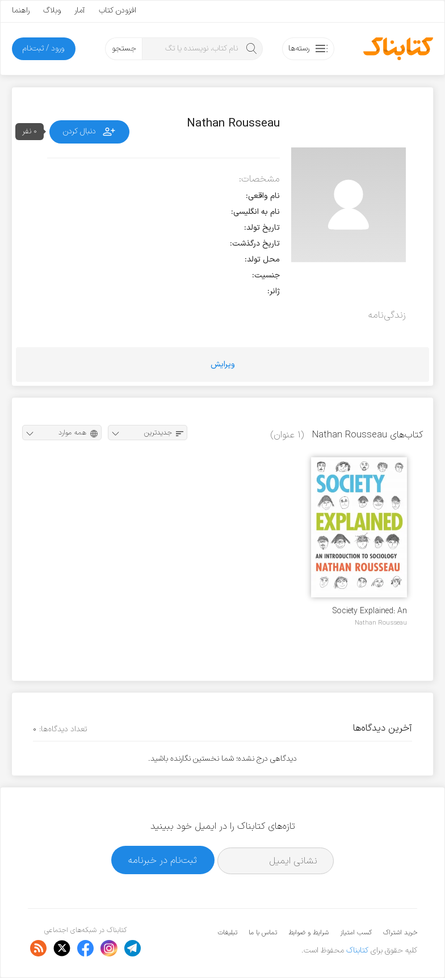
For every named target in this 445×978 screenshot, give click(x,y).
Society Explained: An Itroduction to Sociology (364, 611)
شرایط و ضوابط (308, 933)
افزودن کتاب (117, 10)
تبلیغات (227, 933)
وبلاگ (52, 10)
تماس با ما (263, 933)
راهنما (21, 10)
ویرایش (223, 364)
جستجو (124, 48)
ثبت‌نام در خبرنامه (162, 860)
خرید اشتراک (400, 933)
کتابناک (357, 950)
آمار (79, 10)
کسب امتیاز (356, 933)
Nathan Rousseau (381, 622)
